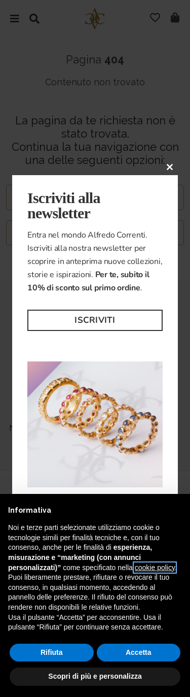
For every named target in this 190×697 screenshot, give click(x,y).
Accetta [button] (138, 652)
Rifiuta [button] (52, 652)
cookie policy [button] (155, 567)
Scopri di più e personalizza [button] (94, 676)
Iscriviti (94, 320)
